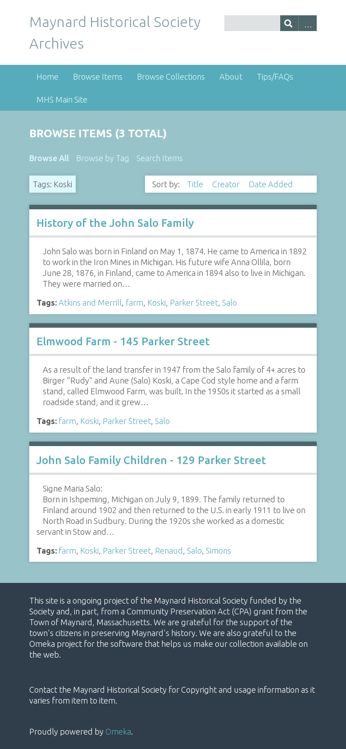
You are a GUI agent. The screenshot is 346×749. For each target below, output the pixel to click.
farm (134, 302)
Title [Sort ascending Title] (196, 184)
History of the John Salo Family (115, 223)
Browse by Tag (102, 157)
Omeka (118, 731)
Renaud (169, 550)
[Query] (270, 23)
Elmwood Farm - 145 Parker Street (122, 341)
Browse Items (98, 76)
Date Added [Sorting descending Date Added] (272, 184)
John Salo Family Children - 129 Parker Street (151, 460)
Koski (156, 302)
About (230, 76)
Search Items (160, 157)
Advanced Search (307, 23)
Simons (218, 550)
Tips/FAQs (275, 76)
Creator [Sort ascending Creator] (226, 184)
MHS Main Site (61, 99)
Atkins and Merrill (90, 302)
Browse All (49, 157)
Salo (229, 302)
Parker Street (194, 302)
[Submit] (289, 23)
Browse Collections (171, 76)
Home (47, 76)
